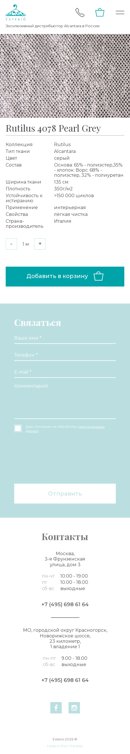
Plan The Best (72, 746)
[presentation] (37, 459)
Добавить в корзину (65, 276)
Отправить (65, 493)
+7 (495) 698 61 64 (65, 604)
